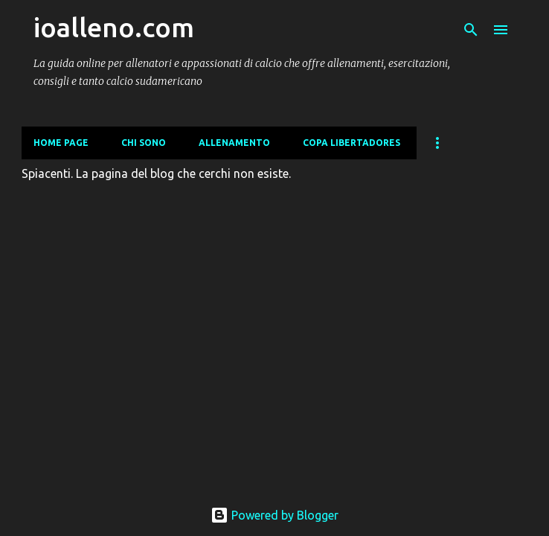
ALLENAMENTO (234, 142)
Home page (61, 142)
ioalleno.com (113, 27)
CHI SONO (143, 142)
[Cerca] (471, 30)
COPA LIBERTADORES (351, 142)
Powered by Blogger (274, 515)
